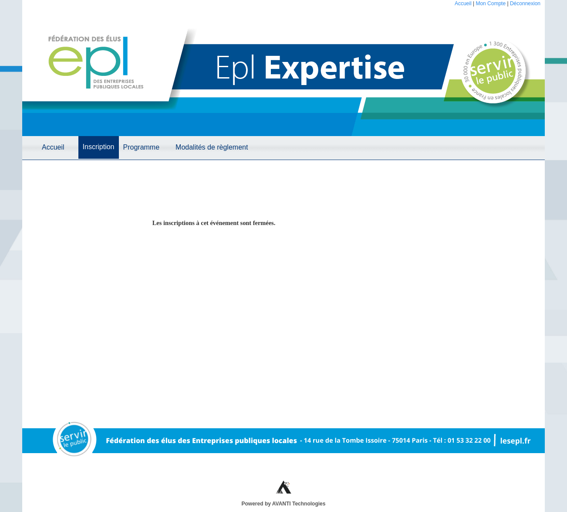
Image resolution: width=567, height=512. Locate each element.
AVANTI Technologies (299, 504)
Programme (141, 147)
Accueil (463, 3)
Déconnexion (525, 3)
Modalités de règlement (212, 147)
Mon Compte (491, 3)
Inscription (99, 146)
